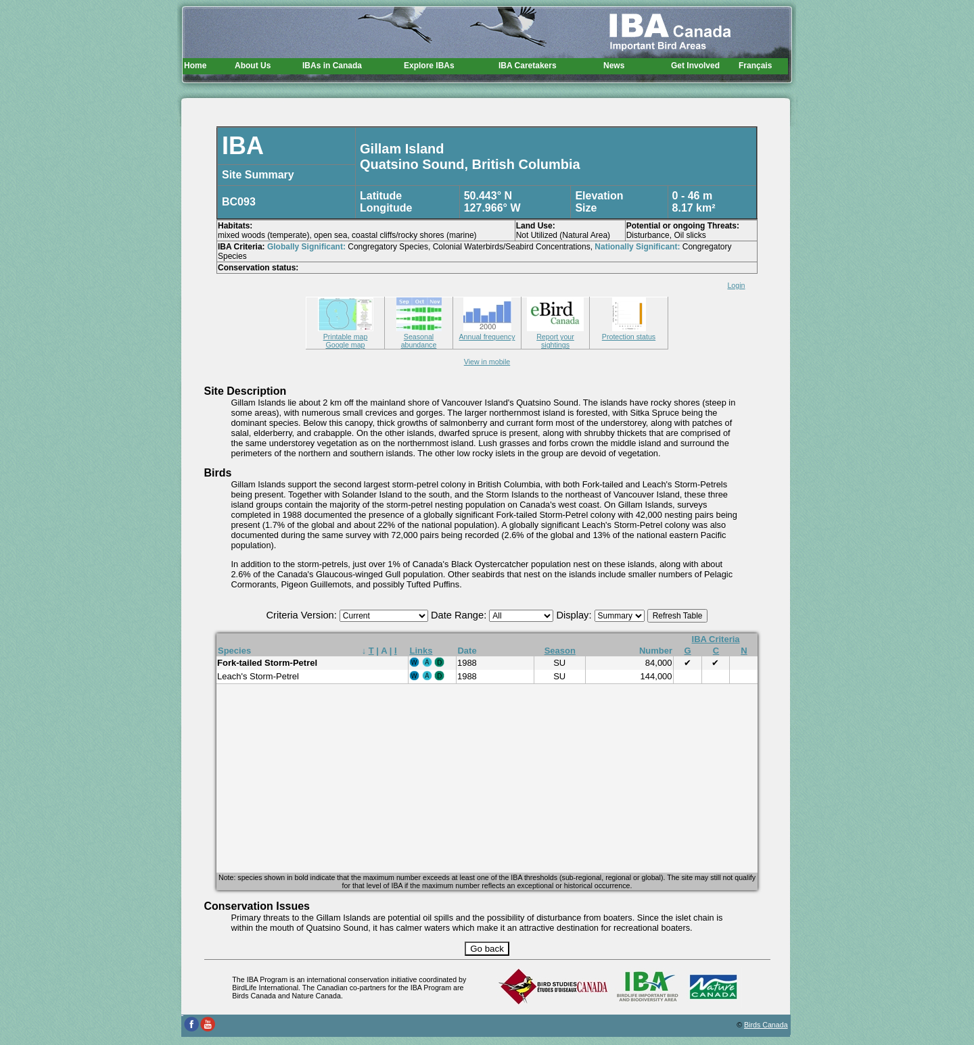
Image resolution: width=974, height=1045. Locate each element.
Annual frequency (487, 332)
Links (421, 651)
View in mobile (487, 362)
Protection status (628, 332)
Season (560, 651)
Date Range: (460, 615)
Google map (345, 345)
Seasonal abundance (419, 336)
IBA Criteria (716, 639)
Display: (575, 615)
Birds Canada (766, 1025)
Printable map (345, 332)
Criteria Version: (303, 615)
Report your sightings (555, 336)
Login (736, 285)
